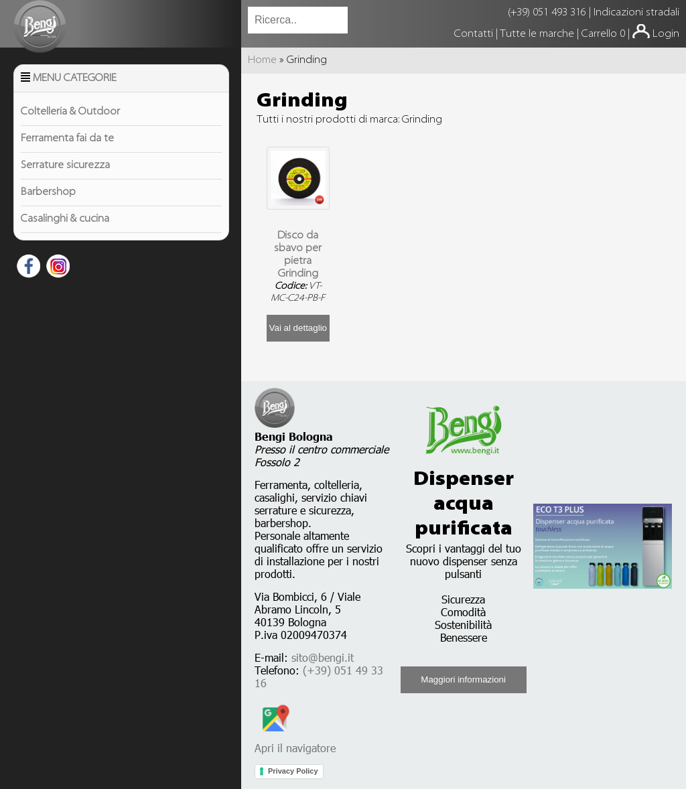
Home (262, 60)
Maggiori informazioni (463, 679)
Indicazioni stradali (636, 12)
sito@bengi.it (322, 657)
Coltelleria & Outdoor (70, 111)
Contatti (475, 34)
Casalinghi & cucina (65, 219)
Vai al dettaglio (298, 328)
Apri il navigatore (295, 741)
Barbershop (48, 192)
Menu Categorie (75, 78)
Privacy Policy (293, 771)
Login (666, 34)
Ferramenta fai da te (67, 138)
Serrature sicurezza (65, 165)
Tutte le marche (538, 34)
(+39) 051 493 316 (547, 12)
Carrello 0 (603, 34)
